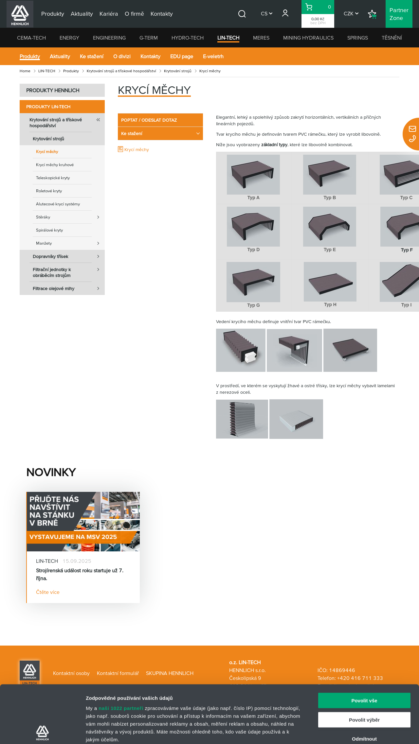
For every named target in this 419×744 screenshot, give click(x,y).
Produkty (30, 56)
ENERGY (69, 38)
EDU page (181, 56)
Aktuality (60, 56)
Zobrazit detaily (346, 731)
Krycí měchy (47, 151)
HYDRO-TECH (188, 38)
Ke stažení (91, 56)
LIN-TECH (228, 38)
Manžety (70, 243)
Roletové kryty (49, 190)
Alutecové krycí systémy (58, 203)
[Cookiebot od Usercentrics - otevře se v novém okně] (42, 731)
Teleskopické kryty (53, 177)
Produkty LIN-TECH (48, 106)
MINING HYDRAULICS (308, 38)
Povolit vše (364, 643)
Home (25, 71)
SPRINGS (357, 38)
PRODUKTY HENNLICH (52, 90)
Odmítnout (364, 681)
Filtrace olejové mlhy (69, 288)
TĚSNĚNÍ (392, 38)
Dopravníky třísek (69, 256)
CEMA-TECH (31, 38)
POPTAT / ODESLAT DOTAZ (149, 120)
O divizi (122, 56)
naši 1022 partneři (121, 650)
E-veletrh (213, 56)
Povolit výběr (364, 662)
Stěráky (70, 217)
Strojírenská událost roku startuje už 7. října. (79, 574)
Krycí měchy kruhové (55, 164)
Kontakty (150, 56)
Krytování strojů (177, 71)
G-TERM (148, 38)
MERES (261, 38)
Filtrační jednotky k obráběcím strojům (69, 270)
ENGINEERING (109, 38)
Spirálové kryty (49, 230)
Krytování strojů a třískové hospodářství (121, 71)
